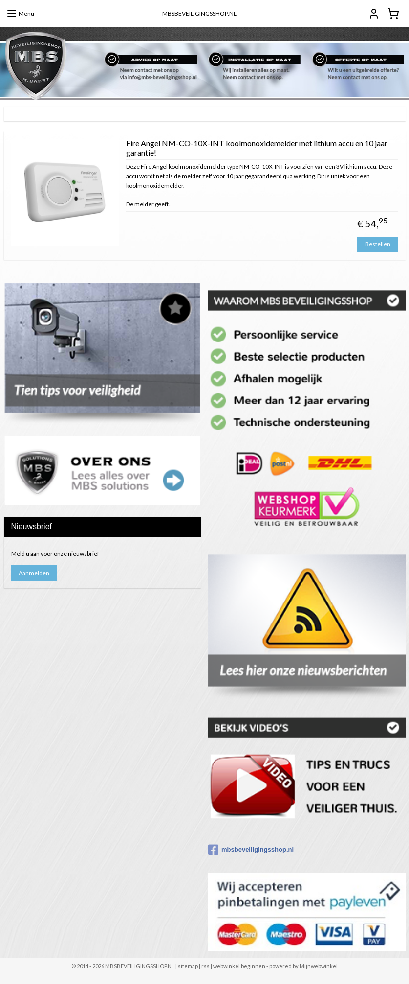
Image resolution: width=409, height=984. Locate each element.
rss (205, 966)
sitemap (188, 966)
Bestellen (377, 244)
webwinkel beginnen (239, 966)
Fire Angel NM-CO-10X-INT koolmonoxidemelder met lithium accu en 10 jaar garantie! (256, 148)
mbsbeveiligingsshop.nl (251, 850)
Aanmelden (34, 573)
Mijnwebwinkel (319, 966)
